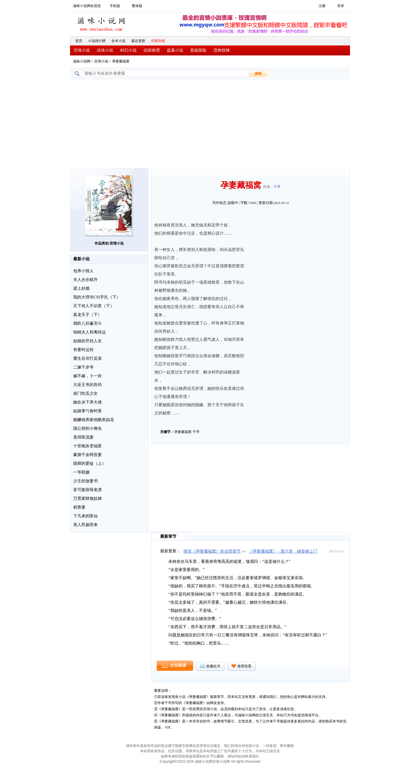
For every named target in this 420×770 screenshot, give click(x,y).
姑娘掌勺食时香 (87, 411)
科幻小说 (128, 50)
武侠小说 (105, 50)
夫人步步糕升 (85, 279)
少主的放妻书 (85, 481)
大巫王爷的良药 (87, 385)
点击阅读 (178, 665)
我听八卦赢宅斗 (87, 323)
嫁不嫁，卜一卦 (87, 376)
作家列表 (158, 41)
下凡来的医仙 (85, 516)
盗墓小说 (175, 50)
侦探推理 (152, 50)
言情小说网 (221, 761)
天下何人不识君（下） (93, 306)
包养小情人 (83, 271)
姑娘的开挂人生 (87, 341)
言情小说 (82, 50)
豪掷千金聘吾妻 (87, 455)
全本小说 (118, 41)
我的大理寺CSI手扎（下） (96, 297)
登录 (340, 6)
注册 (322, 6)
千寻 (277, 187)
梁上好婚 (81, 288)
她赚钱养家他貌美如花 (93, 420)
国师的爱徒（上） (89, 463)
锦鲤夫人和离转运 (89, 332)
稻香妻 (79, 507)
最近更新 (138, 41)
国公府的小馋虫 (87, 428)
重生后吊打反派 (87, 358)
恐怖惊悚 (222, 50)
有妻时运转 (83, 350)
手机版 (115, 6)
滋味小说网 (102, 22)
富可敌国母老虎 (87, 490)
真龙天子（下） (87, 314)
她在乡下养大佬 (87, 402)
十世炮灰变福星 (87, 446)
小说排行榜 (97, 41)
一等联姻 (81, 472)
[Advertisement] (210, 124)
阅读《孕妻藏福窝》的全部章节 (212, 551)
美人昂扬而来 (85, 525)
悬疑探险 (198, 50)
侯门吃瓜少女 (85, 393)
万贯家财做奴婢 (87, 498)
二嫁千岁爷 (83, 367)
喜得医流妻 (83, 437)
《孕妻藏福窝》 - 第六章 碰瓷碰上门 (283, 551)
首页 (78, 41)
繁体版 (137, 6)
